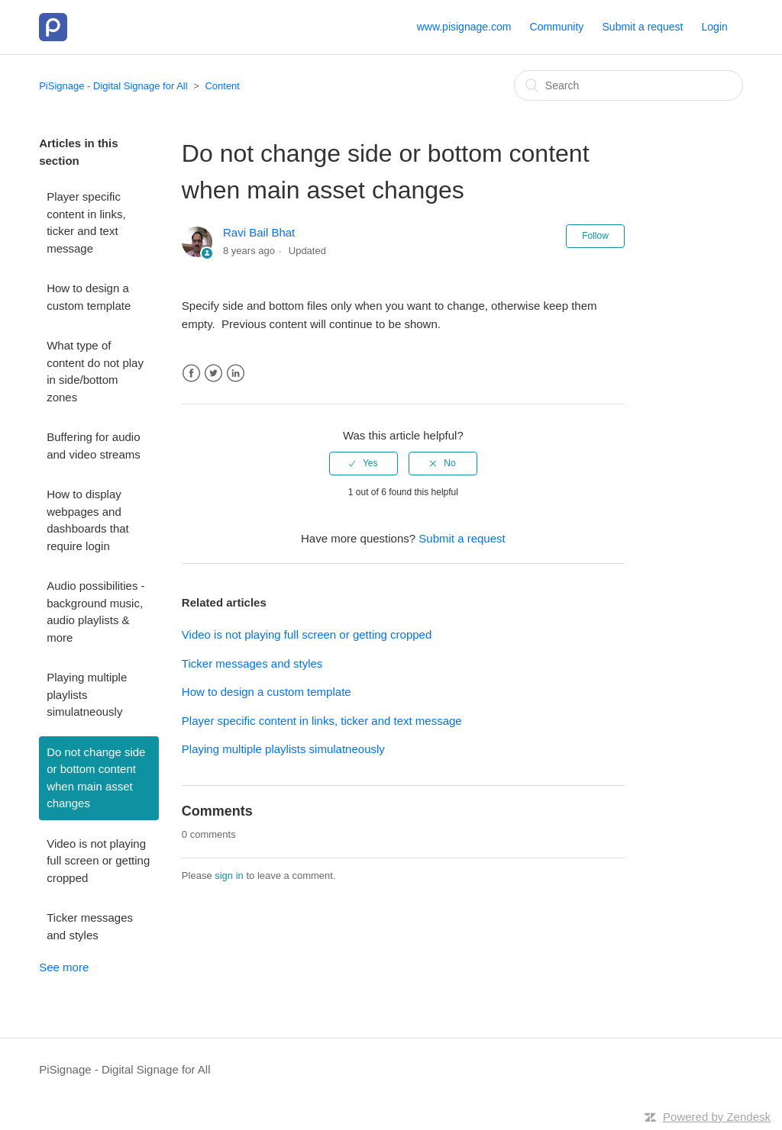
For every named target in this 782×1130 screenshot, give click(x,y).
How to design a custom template (89, 297)
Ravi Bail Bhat (259, 232)
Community (557, 27)
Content (222, 86)
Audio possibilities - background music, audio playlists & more (95, 611)
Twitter (213, 373)
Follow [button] (595, 235)
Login (715, 27)
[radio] (363, 463)
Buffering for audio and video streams (94, 445)
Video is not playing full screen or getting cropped (98, 860)
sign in (229, 875)
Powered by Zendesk (717, 1116)
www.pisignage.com (464, 27)
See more (64, 967)
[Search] (628, 85)
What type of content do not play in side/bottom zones (95, 371)
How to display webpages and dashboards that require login (88, 520)
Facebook (191, 373)
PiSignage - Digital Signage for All (113, 86)
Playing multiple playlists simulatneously (87, 694)
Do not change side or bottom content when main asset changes (96, 777)
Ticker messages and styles (90, 926)
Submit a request (643, 27)
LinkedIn (235, 373)
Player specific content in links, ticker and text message (86, 222)
